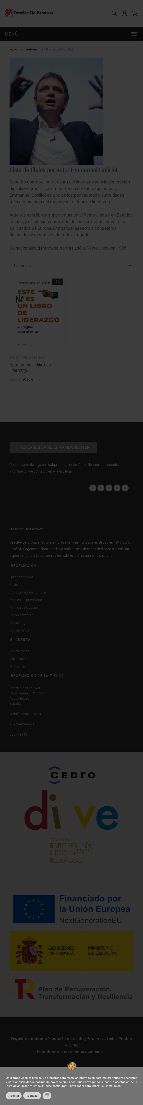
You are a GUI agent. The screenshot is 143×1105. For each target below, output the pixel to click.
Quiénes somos (22, 577)
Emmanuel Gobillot (28, 357)
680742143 (18, 734)
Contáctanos (19, 630)
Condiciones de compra (28, 592)
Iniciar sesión (19, 659)
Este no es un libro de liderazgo (30, 367)
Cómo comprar (21, 615)
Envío (14, 585)
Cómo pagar (19, 623)
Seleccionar (22, 266)
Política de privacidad (26, 600)
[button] (71, 34)
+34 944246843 (22, 724)
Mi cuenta (17, 666)
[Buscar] (114, 13)
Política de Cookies (24, 607)
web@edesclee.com (25, 714)
